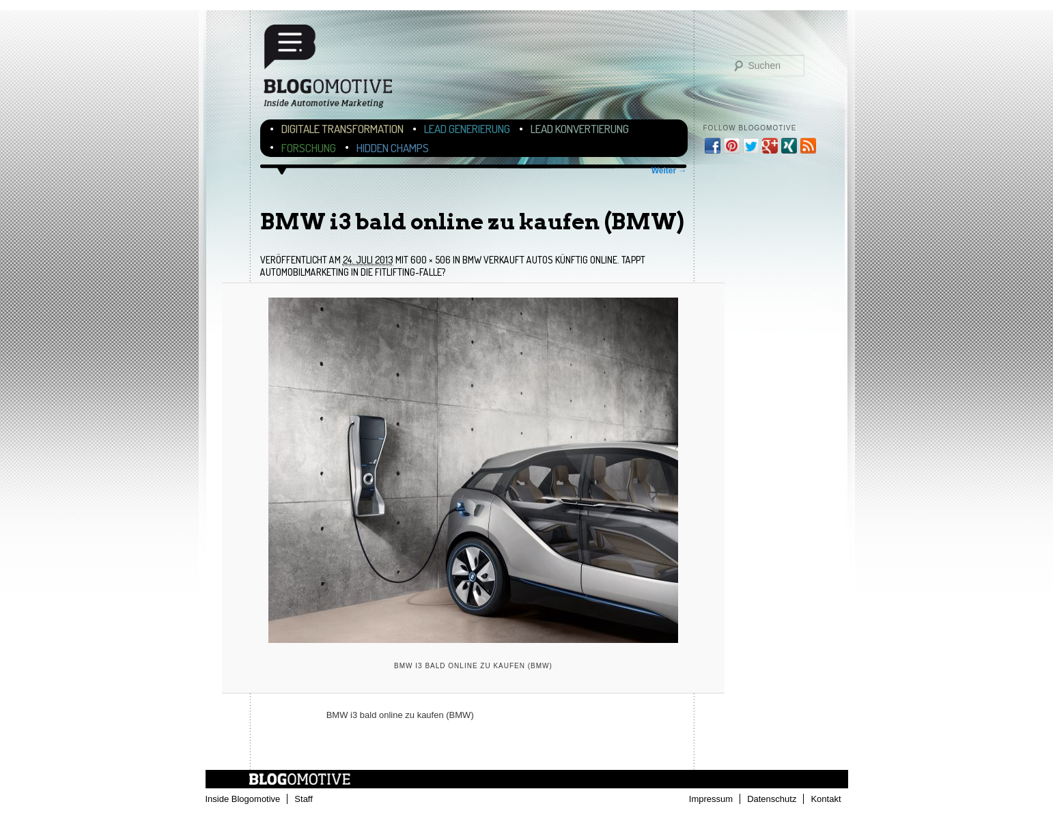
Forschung (308, 148)
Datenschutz (771, 799)
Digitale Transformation (342, 128)
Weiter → (669, 170)
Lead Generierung (467, 128)
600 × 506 (430, 260)
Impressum (711, 799)
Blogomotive (337, 70)
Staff (303, 799)
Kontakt (826, 799)
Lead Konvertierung (580, 128)
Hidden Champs (392, 148)
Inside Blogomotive (243, 799)
